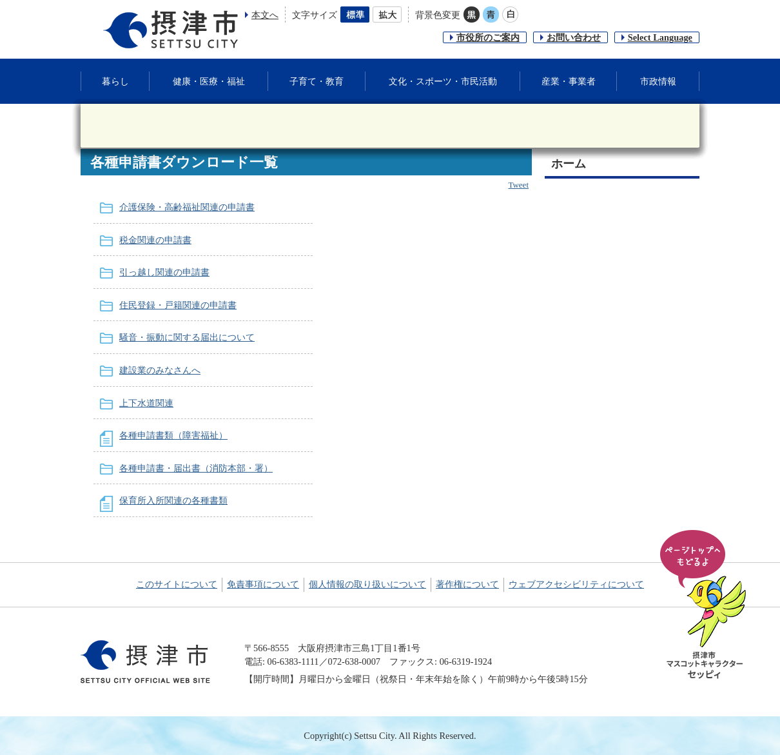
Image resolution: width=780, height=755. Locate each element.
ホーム (568, 163)
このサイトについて (176, 584)
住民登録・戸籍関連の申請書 (178, 305)
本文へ (264, 15)
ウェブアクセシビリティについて (576, 584)
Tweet (518, 185)
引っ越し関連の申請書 (164, 272)
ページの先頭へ (705, 605)
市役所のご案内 (488, 37)
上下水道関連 (146, 403)
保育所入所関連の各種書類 (173, 500)
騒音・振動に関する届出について (187, 337)
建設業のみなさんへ (159, 370)
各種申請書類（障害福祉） (173, 435)
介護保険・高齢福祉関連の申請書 (187, 207)
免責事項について (263, 584)
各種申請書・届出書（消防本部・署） (196, 468)
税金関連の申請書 (155, 240)
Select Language (660, 37)
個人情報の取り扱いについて (367, 584)
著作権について (467, 584)
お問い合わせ (574, 37)
